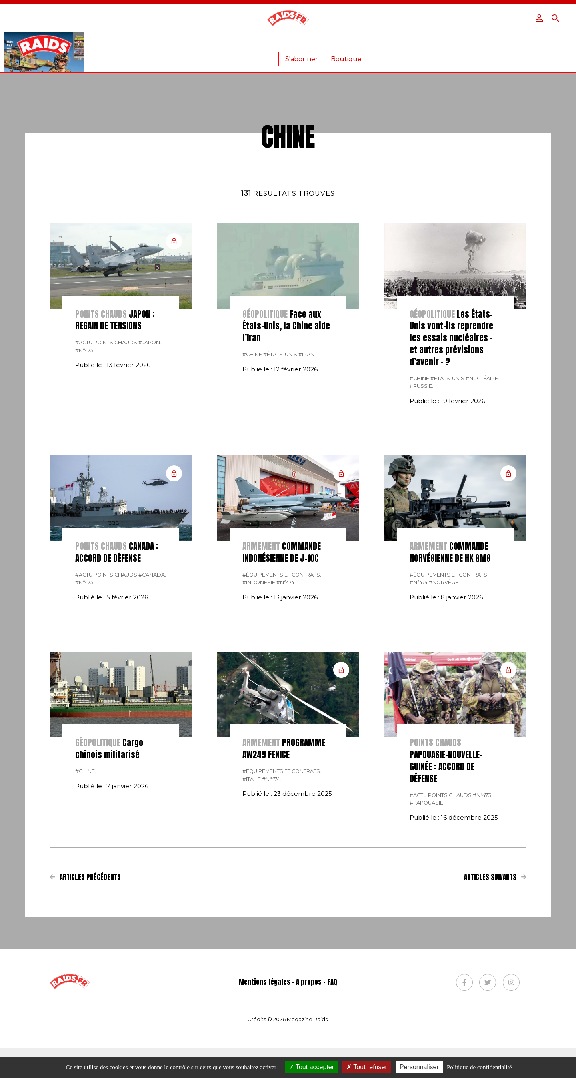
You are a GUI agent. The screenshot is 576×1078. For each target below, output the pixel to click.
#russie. (421, 508)
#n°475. (84, 473)
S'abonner (301, 59)
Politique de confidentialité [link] (479, 1067)
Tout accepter (311, 1067)
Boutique (346, 59)
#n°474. (286, 705)
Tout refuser (366, 1067)
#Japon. (149, 465)
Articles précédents (85, 1000)
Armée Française (185, 45)
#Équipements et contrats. (281, 697)
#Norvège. (444, 705)
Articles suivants (495, 1000)
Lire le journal (438, 45)
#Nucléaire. (482, 501)
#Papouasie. (427, 925)
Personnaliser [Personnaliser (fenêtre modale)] (419, 1067)
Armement (320, 45)
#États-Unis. (280, 477)
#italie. (252, 901)
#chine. (252, 477)
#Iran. (307, 477)
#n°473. (482, 917)
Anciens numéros (242, 59)
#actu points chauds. (106, 465)
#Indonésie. (259, 705)
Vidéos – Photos (377, 45)
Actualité (130, 45)
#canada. (152, 697)
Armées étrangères (257, 45)
